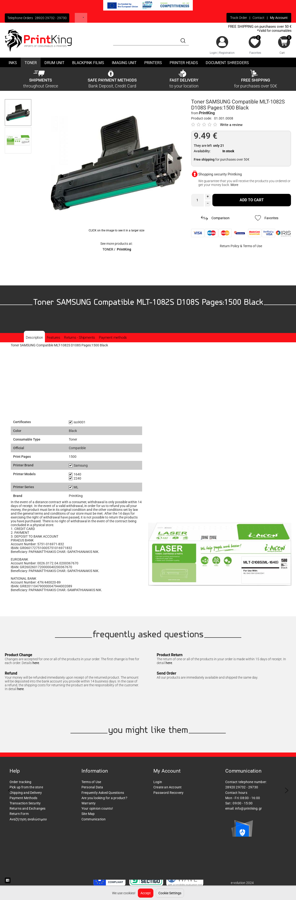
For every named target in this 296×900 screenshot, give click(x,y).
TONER (107, 249)
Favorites (255, 53)
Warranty (88, 803)
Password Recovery (168, 793)
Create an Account (167, 787)
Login (213, 53)
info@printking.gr (248, 808)
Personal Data (92, 787)
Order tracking (21, 782)
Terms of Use (252, 246)
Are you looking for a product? (104, 798)
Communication (93, 819)
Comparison (215, 218)
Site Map (88, 814)
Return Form (19, 814)
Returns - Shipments (79, 337)
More (234, 185)
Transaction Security (25, 803)
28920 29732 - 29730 (51, 18)
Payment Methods (24, 798)
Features (53, 337)
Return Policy (229, 246)
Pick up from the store (26, 787)
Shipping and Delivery (26, 793)
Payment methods (113, 337)
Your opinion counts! (97, 808)
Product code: (201, 118)
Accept (145, 893)
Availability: (202, 151)
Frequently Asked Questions (102, 793)
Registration (227, 53)
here (35, 663)
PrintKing (124, 249)
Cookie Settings (169, 893)
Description (34, 337)
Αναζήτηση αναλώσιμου (28, 819)
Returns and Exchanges (28, 808)
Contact (258, 18)
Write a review (231, 125)
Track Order (238, 18)
